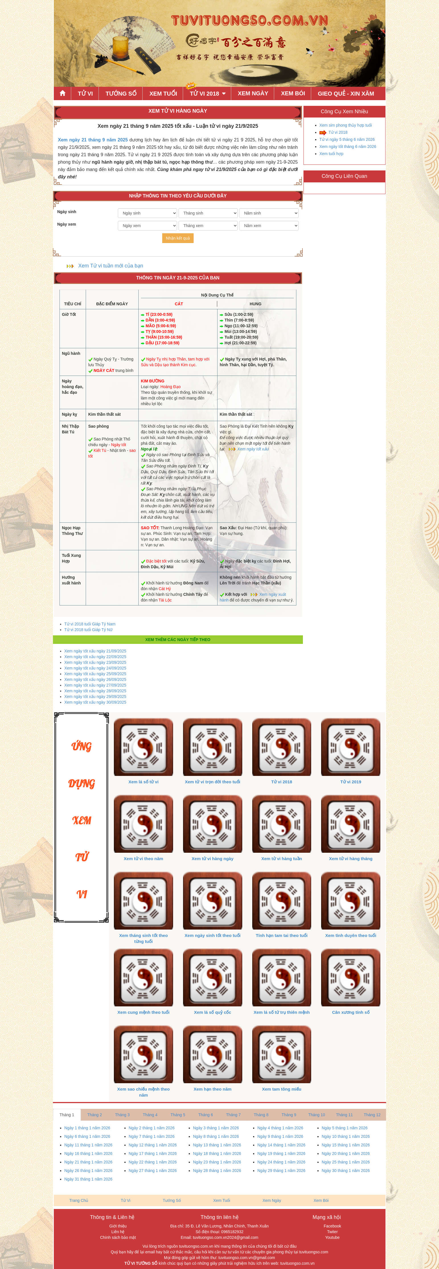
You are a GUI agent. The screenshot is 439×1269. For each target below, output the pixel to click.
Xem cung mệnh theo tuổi (144, 1012)
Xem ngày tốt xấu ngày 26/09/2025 (95, 679)
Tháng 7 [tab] (233, 1115)
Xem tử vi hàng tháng (351, 858)
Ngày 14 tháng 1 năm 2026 (281, 1145)
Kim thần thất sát (104, 414)
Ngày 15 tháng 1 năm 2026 (346, 1145)
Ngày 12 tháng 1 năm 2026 (153, 1145)
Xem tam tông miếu (281, 1089)
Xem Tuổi (163, 93)
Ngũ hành (71, 353)
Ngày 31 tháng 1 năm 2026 (88, 1179)
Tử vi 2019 (350, 781)
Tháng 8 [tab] (261, 1115)
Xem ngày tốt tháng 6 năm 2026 (347, 146)
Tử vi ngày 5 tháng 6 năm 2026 (347, 139)
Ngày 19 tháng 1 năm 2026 (281, 1153)
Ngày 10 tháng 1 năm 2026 (346, 1136)
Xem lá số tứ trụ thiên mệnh (282, 1012)
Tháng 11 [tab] (344, 1115)
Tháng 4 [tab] (150, 1115)
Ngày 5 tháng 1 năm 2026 (345, 1128)
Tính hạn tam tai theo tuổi (281, 935)
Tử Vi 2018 (204, 93)
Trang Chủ (79, 1200)
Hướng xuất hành (71, 580)
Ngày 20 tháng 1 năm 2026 (346, 1153)
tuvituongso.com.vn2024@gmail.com (225, 1237)
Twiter (332, 1231)
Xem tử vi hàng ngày (212, 858)
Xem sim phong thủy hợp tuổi (345, 125)
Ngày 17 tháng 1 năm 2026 (153, 1153)
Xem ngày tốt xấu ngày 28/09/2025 (95, 691)
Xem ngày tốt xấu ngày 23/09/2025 (95, 662)
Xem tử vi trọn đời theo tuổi (212, 781)
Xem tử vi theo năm (143, 858)
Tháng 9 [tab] (289, 1115)
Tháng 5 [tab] (178, 1115)
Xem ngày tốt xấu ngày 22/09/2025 (95, 656)
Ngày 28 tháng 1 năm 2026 (217, 1170)
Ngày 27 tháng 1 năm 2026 (153, 1170)
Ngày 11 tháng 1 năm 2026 (88, 1145)
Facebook (332, 1226)
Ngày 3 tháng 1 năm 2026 (216, 1128)
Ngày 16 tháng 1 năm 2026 (88, 1153)
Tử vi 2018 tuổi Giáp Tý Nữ (88, 629)
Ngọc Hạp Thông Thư (72, 531)
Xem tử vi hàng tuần (281, 858)
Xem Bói (293, 93)
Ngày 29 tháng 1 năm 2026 (281, 1170)
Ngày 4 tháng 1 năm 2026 (280, 1128)
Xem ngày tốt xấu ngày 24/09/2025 (95, 668)
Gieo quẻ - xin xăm (346, 93)
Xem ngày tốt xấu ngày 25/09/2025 (95, 673)
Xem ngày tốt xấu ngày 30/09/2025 (95, 702)
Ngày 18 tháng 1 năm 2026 (217, 1153)
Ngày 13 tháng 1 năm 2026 (217, 1145)
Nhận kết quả (178, 238)
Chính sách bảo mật (118, 1237)
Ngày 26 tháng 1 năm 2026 (88, 1170)
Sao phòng (98, 426)
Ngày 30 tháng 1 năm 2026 (346, 1170)
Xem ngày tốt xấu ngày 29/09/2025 (95, 696)
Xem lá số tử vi (143, 781)
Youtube (332, 1237)
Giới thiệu (118, 1226)
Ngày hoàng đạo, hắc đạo (72, 387)
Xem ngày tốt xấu (252, 449)
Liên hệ (117, 1231)
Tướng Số (121, 93)
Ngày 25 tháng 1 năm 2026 (346, 1162)
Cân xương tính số (350, 1012)
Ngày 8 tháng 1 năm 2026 (216, 1136)
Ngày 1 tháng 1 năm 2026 (87, 1128)
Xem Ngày (253, 93)
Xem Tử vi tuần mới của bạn (110, 266)
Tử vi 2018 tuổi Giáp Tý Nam (89, 624)
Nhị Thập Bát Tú (70, 429)
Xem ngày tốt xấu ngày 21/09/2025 (95, 651)
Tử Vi (85, 93)
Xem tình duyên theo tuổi (350, 935)
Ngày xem (66, 224)
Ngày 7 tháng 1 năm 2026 (152, 1136)
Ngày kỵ (69, 414)
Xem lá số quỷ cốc (212, 1012)
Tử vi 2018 (338, 132)
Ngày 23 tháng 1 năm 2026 (217, 1162)
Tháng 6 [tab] (205, 1115)
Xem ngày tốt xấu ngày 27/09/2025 (95, 685)
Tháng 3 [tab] (122, 1115)
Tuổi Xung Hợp (71, 558)
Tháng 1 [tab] (67, 1115)
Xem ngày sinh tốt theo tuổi (213, 935)
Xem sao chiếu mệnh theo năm (143, 1092)
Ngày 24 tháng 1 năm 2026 (281, 1162)
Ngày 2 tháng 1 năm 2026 (152, 1128)
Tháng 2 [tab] (94, 1115)
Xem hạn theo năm (212, 1089)
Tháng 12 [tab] (372, 1115)
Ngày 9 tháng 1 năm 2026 (280, 1136)
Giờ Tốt (69, 314)
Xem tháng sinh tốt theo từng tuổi (143, 938)
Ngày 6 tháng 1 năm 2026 (87, 1136)
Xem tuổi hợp (331, 153)
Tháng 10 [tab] (316, 1115)
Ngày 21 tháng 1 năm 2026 (88, 1162)
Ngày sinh (66, 211)
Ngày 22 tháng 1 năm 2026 (153, 1162)
